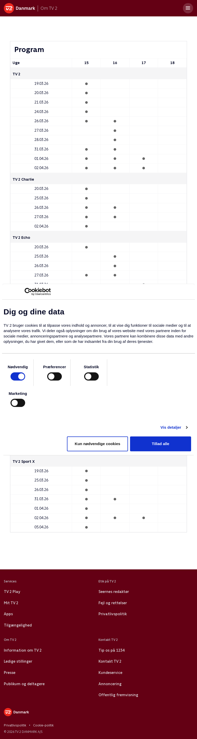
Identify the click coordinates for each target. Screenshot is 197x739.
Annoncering (110, 684)
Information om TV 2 (23, 650)
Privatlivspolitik (112, 614)
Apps (8, 614)
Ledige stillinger (18, 661)
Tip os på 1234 (111, 650)
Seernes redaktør (113, 592)
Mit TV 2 (11, 603)
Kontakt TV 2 (109, 661)
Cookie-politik (43, 725)
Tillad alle (160, 444)
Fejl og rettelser (112, 603)
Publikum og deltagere (24, 684)
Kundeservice (110, 673)
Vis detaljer (171, 427)
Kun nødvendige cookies (97, 444)
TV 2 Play (12, 592)
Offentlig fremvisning (118, 695)
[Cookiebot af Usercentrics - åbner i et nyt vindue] (28, 291)
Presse (9, 673)
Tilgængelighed (18, 625)
